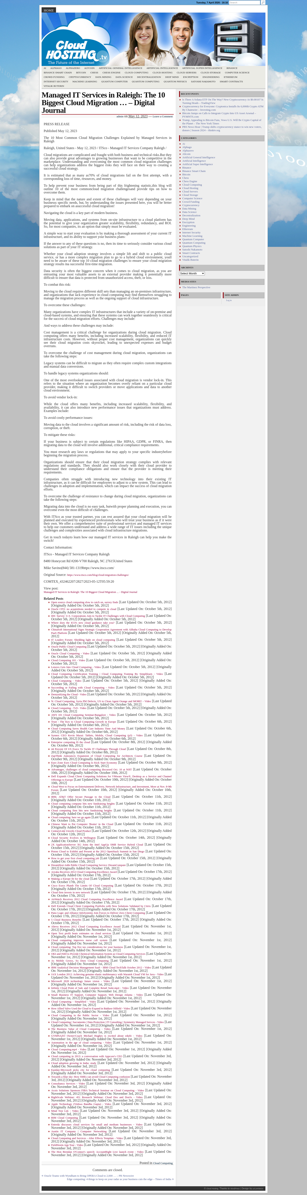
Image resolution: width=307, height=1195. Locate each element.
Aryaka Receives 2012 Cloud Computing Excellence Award (84, 871)
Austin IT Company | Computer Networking (79, 1131)
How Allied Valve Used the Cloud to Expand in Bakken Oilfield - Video (90, 1008)
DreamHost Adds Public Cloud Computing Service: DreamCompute (88, 865)
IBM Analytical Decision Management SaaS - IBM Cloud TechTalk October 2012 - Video (101, 967)
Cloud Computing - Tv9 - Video (68, 708)
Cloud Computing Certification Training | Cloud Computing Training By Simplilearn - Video (107, 673)
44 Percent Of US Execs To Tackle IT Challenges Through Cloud (88, 749)
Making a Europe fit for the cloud (70, 878)
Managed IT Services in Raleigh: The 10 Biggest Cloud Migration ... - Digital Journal (90, 592)
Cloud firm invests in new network (70, 892)
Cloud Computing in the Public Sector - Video (80, 1015)
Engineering (211, 77)
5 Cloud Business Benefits (66, 919)
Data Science (124, 77)
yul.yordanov (258, 1189)
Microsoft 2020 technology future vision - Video (80, 981)
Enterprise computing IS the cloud (70, 742)
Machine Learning (84, 81)
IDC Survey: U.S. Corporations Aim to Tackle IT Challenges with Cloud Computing (98, 615)
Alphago (56, 68)
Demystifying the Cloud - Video (69, 694)
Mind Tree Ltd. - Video (65, 1110)
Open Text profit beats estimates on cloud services (81, 933)
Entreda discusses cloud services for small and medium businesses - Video (96, 1124)
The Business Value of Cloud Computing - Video (81, 1029)
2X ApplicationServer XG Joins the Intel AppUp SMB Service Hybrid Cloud (97, 844)
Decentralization (149, 77)
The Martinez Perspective (196, 287)
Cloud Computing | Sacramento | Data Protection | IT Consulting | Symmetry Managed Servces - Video (107, 1022)
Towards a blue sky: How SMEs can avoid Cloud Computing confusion (90, 1076)
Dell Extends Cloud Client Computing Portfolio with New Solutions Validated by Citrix (101, 906)
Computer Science (237, 72)
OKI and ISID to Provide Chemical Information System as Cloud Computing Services (98, 953)
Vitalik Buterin (54, 86)
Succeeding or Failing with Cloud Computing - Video (82, 687)
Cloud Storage (211, 72)
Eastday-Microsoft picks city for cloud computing (80, 1069)
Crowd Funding (54, 77)
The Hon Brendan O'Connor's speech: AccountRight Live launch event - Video (97, 1151)
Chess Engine (111, 72)
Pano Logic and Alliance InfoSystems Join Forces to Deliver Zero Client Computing (98, 912)
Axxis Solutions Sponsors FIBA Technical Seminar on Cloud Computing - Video (97, 1090)
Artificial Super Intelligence (202, 68)
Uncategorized (190, 256)
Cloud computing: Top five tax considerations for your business (87, 947)
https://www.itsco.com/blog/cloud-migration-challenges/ (98, 574)
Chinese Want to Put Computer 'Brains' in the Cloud (82, 824)
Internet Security (56, 81)
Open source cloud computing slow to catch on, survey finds (84, 602)
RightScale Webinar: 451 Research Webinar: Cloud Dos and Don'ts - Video (97, 1097)
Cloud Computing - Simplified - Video (73, 1001)
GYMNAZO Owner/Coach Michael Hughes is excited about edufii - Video (96, 1035)
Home (49, 10)
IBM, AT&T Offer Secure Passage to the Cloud (80, 796)
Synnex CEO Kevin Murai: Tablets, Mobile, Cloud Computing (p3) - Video (97, 735)
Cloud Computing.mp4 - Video (68, 1049)
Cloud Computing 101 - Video (68, 660)
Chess (94, 72)
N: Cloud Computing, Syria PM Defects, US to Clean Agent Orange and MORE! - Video (101, 701)
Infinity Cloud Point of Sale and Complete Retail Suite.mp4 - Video (90, 988)
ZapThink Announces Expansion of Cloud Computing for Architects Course (96, 755)
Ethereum (230, 77)
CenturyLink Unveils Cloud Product (71, 831)
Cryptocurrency (80, 77)
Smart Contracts (231, 81)
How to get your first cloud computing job (75, 858)
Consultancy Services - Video (68, 1083)
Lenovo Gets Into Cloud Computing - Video (76, 667)
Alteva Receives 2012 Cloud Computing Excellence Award (85, 926)
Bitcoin (81, 72)
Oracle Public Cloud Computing (69, 646)
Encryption (190, 77)
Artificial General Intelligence (120, 68)
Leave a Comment (163, 116)
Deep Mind (172, 77)
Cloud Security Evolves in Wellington (73, 837)
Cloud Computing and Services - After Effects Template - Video (87, 1138)
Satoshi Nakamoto (203, 81)
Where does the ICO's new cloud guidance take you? (82, 622)
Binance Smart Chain (58, 72)
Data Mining (103, 77)
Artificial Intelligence (162, 68)
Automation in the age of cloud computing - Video (81, 1042)
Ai (45, 68)
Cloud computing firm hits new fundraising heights (81, 810)
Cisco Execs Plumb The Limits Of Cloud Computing (82, 885)
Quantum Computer (114, 81)
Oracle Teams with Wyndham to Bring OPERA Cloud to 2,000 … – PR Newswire (89, 1175)
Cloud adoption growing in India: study (73, 1063)
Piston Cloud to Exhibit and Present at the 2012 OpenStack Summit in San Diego (97, 851)
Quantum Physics (175, 81)
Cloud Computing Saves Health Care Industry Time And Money (88, 728)
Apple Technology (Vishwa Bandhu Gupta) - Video (81, 1104)
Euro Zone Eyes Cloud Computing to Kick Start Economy (84, 762)
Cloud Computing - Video (66, 680)
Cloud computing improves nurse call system (79, 940)
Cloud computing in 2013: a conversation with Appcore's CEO (86, 1056)
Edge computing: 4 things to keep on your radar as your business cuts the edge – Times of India (119, 1179)
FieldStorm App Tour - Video (67, 1145)
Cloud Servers (186, 72)
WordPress (235, 1189)
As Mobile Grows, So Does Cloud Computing (80, 960)
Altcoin (89, 68)
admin (120, 116)
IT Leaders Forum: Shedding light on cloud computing (83, 639)
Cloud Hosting (162, 72)
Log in (229, 300)
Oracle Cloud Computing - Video (70, 653)
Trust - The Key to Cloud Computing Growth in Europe (83, 721)
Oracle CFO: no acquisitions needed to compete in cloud (83, 609)
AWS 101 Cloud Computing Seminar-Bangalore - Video (83, 714)
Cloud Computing (136, 72)
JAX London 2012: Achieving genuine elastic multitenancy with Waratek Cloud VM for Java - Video (107, 974)
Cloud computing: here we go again (71, 817)
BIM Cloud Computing (64, 1117)
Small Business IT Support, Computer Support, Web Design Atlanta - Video (97, 994)
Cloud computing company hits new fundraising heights (83, 803)
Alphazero (73, 68)
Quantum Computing (145, 81)
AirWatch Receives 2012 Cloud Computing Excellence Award (87, 899)
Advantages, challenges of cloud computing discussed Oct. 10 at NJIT (91, 769)
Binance (232, 68)
